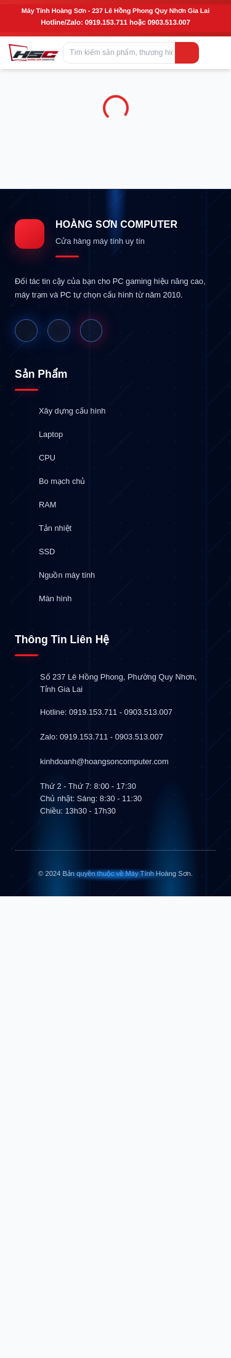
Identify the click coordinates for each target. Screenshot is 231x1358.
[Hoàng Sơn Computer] (34, 52)
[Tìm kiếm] (187, 53)
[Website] (58, 330)
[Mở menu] (213, 53)
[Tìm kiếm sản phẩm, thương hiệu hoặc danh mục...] (131, 53)
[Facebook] (26, 330)
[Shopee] (91, 330)
